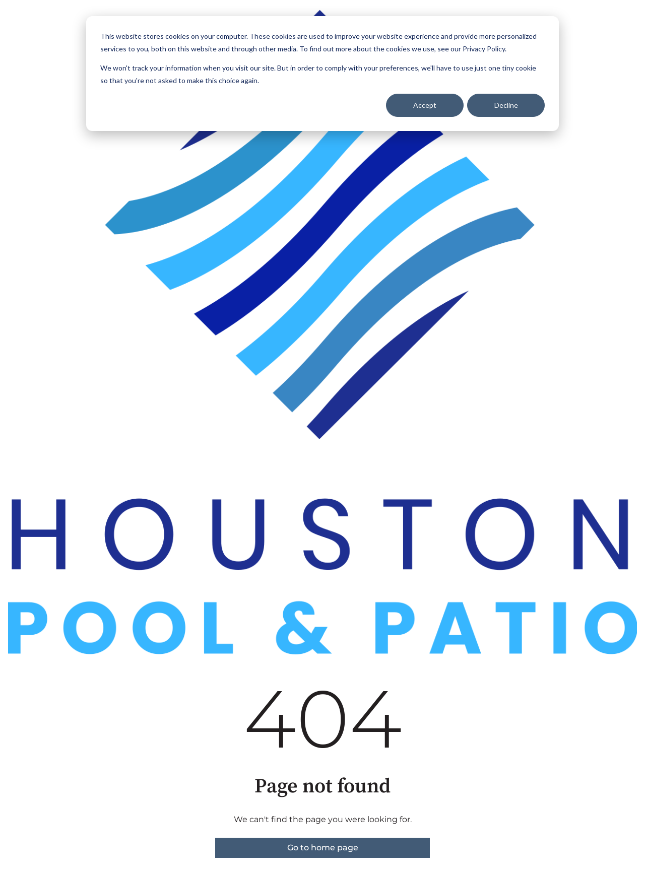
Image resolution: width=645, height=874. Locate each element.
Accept (424, 105)
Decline (506, 105)
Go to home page (322, 847)
